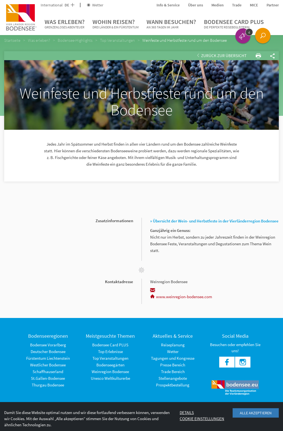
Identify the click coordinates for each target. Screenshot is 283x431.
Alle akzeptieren (256, 412)
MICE (254, 5)
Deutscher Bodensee (48, 351)
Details (187, 412)
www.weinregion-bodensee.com (181, 296)
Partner (273, 5)
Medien (217, 5)
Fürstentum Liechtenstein (48, 358)
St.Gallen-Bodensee (48, 378)
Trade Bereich (173, 371)
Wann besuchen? (171, 24)
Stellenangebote (172, 378)
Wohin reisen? (115, 24)
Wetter (95, 5)
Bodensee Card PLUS (234, 24)
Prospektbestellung (172, 385)
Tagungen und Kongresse (172, 358)
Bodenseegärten (110, 365)
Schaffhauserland (48, 371)
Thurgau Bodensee (48, 385)
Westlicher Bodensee (48, 365)
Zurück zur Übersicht (222, 55)
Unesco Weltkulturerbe (110, 378)
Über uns (195, 5)
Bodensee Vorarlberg (48, 344)
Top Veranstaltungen (110, 358)
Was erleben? (65, 24)
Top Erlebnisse (110, 351)
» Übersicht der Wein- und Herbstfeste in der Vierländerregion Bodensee (214, 221)
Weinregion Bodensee (110, 371)
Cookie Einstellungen (202, 418)
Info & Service (168, 5)
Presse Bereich (172, 365)
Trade (236, 5)
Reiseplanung (173, 344)
